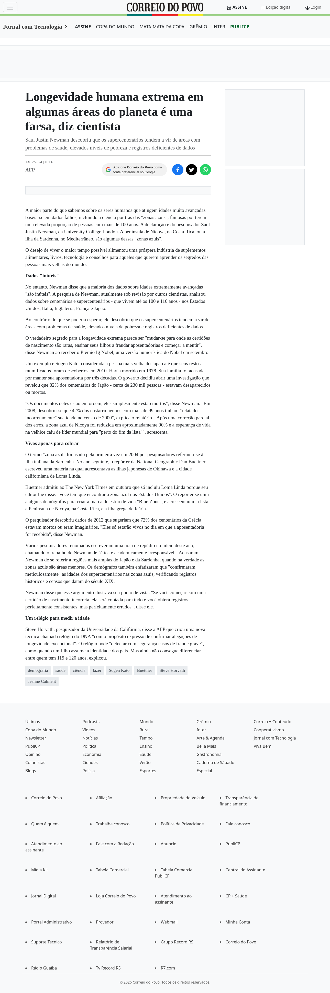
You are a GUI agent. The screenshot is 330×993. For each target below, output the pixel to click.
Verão (144, 762)
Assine (240, 7)
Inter (201, 730)
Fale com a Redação (115, 844)
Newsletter (35, 738)
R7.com (168, 968)
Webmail (169, 922)
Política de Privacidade (182, 824)
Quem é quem (45, 824)
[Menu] (10, 7)
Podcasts (91, 721)
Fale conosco (238, 824)
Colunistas (35, 762)
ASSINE (83, 27)
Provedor (105, 922)
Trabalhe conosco (112, 824)
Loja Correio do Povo (116, 896)
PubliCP (32, 746)
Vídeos (88, 730)
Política (89, 746)
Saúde (145, 754)
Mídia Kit (39, 870)
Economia (91, 754)
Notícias (90, 738)
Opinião (32, 754)
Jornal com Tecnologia (32, 26)
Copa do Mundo (40, 730)
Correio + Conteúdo (272, 721)
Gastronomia (209, 754)
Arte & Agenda (211, 738)
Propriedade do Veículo (183, 798)
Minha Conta (238, 922)
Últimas (32, 721)
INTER (218, 27)
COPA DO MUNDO (115, 27)
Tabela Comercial (112, 870)
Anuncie (168, 844)
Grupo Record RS (177, 942)
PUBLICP (239, 27)
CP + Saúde (236, 896)
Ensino (145, 746)
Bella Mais (206, 746)
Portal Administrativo (51, 922)
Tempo (145, 738)
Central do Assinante (245, 870)
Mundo (146, 721)
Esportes (147, 770)
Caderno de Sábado (215, 762)
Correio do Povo (46, 798)
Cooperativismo (269, 730)
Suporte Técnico (46, 942)
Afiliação (104, 798)
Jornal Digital (43, 896)
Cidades (90, 762)
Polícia (88, 770)
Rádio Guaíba (44, 968)
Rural (144, 730)
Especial (204, 770)
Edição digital (279, 7)
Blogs (30, 770)
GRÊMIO (198, 27)
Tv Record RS (108, 968)
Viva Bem (262, 746)
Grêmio (204, 721)
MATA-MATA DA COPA (161, 27)
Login (316, 7)
